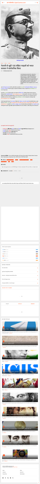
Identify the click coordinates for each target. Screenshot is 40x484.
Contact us (4, 472)
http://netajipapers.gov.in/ (17, 94)
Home (2, 63)
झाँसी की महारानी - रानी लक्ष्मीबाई (9, 457)
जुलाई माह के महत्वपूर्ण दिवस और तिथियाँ (11, 372)
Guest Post (21, 472)
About (21, 470)
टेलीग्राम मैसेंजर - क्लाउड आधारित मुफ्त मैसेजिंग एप (13, 329)
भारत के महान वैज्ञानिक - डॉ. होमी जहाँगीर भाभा (12, 443)
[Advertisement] (20, 116)
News (6, 63)
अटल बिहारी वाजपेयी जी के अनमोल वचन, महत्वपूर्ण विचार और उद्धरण (16, 357)
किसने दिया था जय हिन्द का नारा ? (9, 400)
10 (4, 455)
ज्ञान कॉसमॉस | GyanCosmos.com (16, 2)
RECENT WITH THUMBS (7, 287)
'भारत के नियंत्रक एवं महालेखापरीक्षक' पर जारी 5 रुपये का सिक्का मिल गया (17, 428)
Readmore (4, 347)
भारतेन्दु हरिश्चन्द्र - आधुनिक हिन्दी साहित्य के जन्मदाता (13, 414)
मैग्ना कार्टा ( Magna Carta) (8, 343)
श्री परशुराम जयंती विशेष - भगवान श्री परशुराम (11, 386)
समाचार (9, 63)
